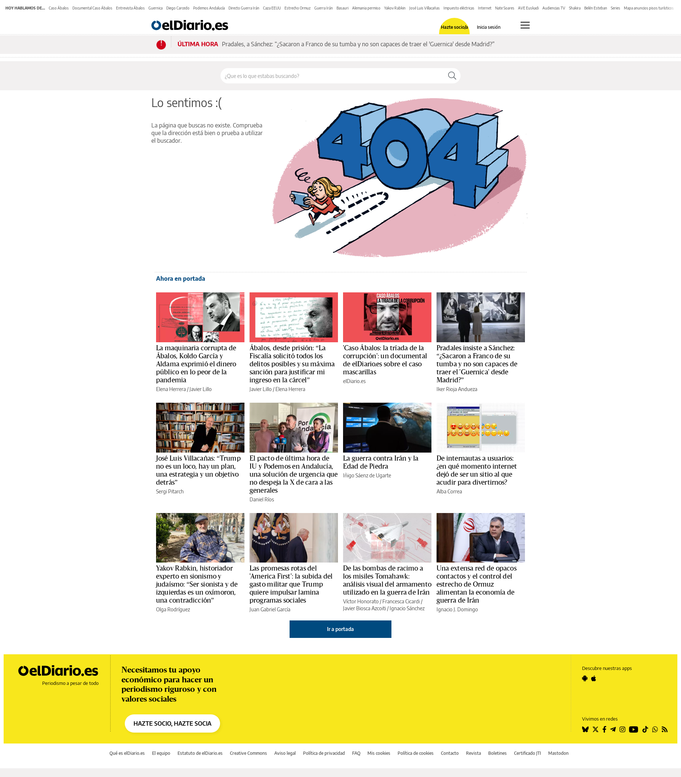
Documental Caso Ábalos (92, 8)
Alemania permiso (366, 8)
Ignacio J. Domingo (457, 609)
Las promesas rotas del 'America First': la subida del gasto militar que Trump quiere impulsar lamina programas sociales (291, 584)
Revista (473, 753)
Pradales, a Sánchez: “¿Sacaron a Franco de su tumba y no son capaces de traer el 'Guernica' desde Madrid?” (358, 44)
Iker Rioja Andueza (457, 389)
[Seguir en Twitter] (595, 729)
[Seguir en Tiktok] (645, 729)
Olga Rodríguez (173, 609)
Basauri (342, 8)
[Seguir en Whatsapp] (655, 729)
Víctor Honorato (361, 601)
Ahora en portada (180, 278)
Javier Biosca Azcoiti (364, 608)
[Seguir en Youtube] (633, 729)
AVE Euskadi (528, 8)
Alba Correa (449, 491)
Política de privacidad (324, 753)
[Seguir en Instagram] (622, 729)
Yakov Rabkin (395, 8)
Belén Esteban (595, 8)
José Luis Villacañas (424, 8)
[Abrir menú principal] (525, 25)
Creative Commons (248, 753)
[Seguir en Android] (585, 678)
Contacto (450, 753)
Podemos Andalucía (209, 8)
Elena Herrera (171, 389)
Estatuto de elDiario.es (200, 753)
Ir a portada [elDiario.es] (340, 629)
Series (615, 8)
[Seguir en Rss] (665, 729)
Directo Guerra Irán (243, 8)
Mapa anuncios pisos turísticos (649, 8)
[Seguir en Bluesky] (585, 729)
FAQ (356, 753)
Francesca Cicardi (401, 601)
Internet (484, 8)
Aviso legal (285, 753)
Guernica (155, 8)
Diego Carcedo (178, 8)
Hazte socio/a (454, 27)
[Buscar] (452, 75)
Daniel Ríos (262, 499)
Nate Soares (504, 8)
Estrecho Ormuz (297, 8)
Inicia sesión (489, 27)
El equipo (161, 753)
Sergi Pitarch (170, 491)
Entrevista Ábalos (130, 8)
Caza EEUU (272, 8)
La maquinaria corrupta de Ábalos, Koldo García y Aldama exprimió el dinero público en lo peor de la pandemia (196, 364)
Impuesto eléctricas (458, 8)
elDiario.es (354, 381)
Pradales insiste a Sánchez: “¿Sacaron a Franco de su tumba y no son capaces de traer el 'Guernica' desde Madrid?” (477, 364)
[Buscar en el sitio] (332, 75)
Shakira (575, 8)
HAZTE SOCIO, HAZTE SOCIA (172, 723)
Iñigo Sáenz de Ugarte (367, 475)
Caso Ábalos (59, 8)
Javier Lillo (201, 389)
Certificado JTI (527, 753)
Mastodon (558, 753)
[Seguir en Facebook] (604, 729)
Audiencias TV (553, 8)
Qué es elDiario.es (127, 753)
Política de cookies (416, 753)
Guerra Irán (323, 8)
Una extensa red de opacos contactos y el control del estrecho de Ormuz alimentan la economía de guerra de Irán (477, 584)
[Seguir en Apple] (593, 678)
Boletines (497, 753)
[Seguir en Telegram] (613, 729)
